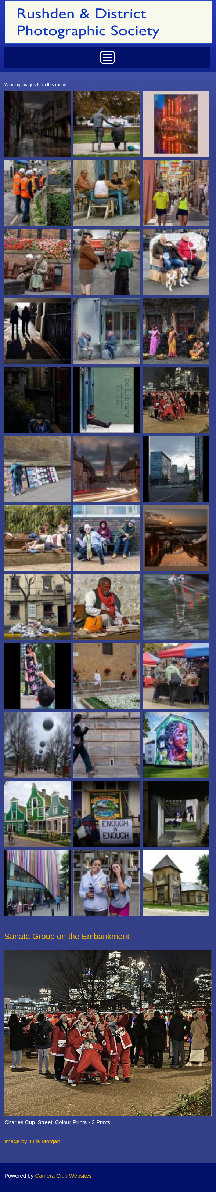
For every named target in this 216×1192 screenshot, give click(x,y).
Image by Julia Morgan (32, 1141)
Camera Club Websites (63, 1176)
